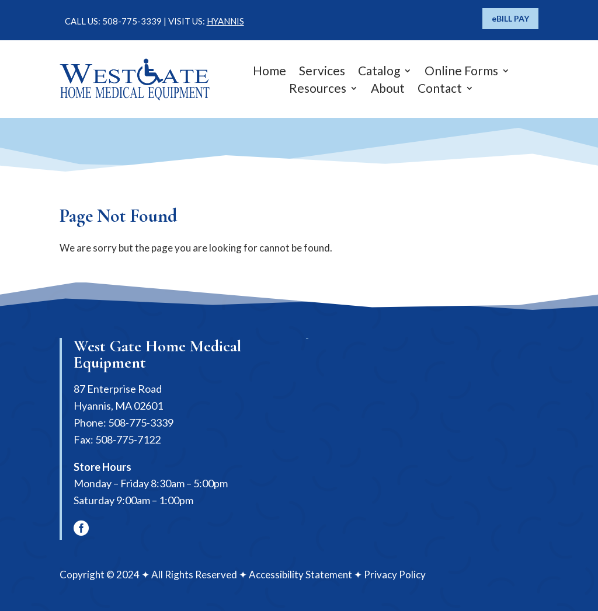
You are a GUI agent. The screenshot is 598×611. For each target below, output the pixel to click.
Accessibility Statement (300, 574)
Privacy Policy (395, 574)
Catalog (379, 72)
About (388, 89)
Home (269, 72)
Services (322, 72)
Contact (440, 89)
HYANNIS (225, 21)
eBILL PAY (510, 18)
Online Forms (461, 72)
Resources (317, 89)
